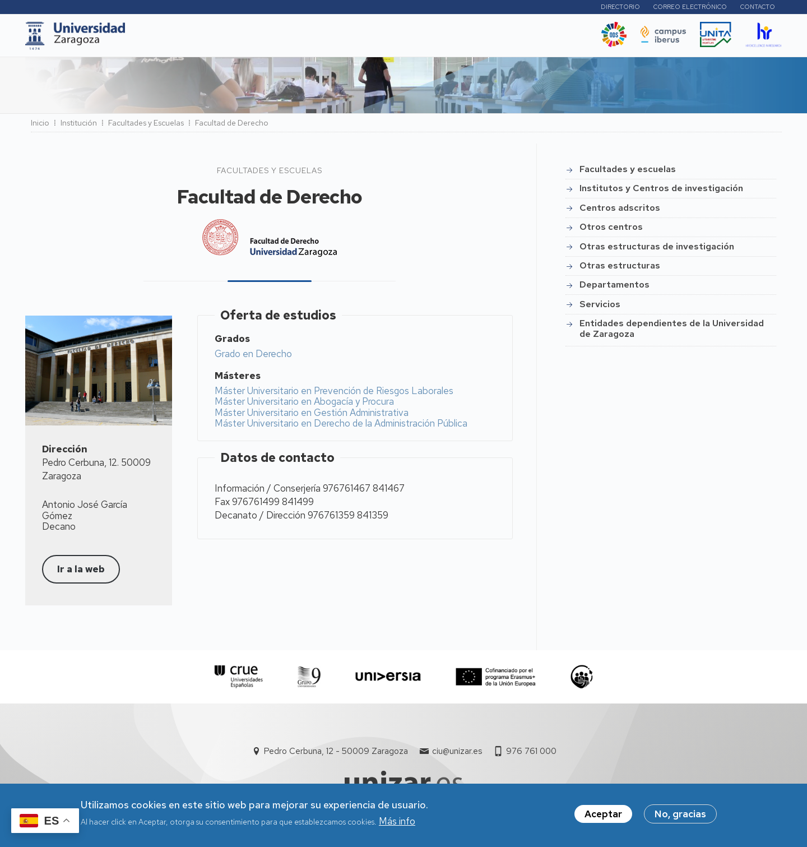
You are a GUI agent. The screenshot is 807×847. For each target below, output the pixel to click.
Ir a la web (81, 572)
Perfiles (560, 8)
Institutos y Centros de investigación (661, 191)
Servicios (599, 307)
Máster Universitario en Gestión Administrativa (312, 416)
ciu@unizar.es (457, 754)
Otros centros (611, 230)
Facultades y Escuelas (146, 126)
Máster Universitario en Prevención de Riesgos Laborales (334, 394)
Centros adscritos (619, 211)
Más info (397, 821)
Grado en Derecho (253, 357)
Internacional (312, 39)
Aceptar (603, 814)
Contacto (757, 8)
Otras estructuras (619, 269)
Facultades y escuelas (627, 172)
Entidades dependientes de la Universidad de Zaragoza (671, 331)
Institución (79, 126)
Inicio (40, 126)
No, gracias (680, 814)
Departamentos (614, 288)
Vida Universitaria (396, 39)
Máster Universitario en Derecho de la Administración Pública (341, 426)
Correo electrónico (690, 8)
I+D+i (257, 39)
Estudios (212, 39)
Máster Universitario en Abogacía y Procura (304, 405)
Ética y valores (484, 39)
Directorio (620, 8)
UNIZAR (160, 39)
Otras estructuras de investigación (656, 250)
